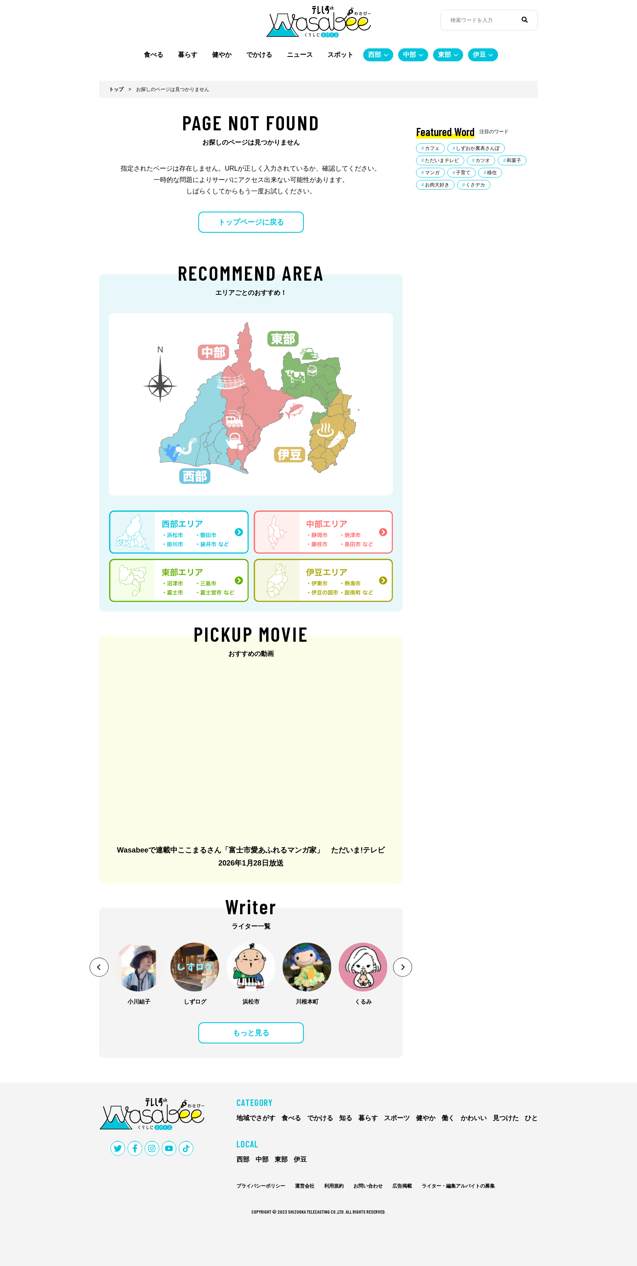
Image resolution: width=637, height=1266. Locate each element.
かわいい (474, 1118)
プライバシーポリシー (260, 1186)
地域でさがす (255, 1118)
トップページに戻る (251, 222)
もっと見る (251, 1033)
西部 (374, 54)
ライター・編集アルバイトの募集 (458, 1186)
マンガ (432, 172)
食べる (153, 54)
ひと (531, 1118)
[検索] (525, 20)
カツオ (482, 160)
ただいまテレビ (442, 160)
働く (448, 1118)
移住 (492, 172)
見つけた (506, 1118)
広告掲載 (402, 1186)
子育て (463, 172)
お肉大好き (437, 185)
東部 (444, 54)
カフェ (432, 148)
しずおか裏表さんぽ (478, 148)
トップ (116, 89)
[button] (99, 967)
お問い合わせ (368, 1186)
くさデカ (475, 185)
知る (345, 1118)
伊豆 (479, 54)
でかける (259, 54)
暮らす (187, 54)
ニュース (300, 54)
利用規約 (334, 1186)
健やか (222, 54)
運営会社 (304, 1186)
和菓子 (514, 160)
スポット (340, 54)
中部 (409, 54)
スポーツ (397, 1118)
